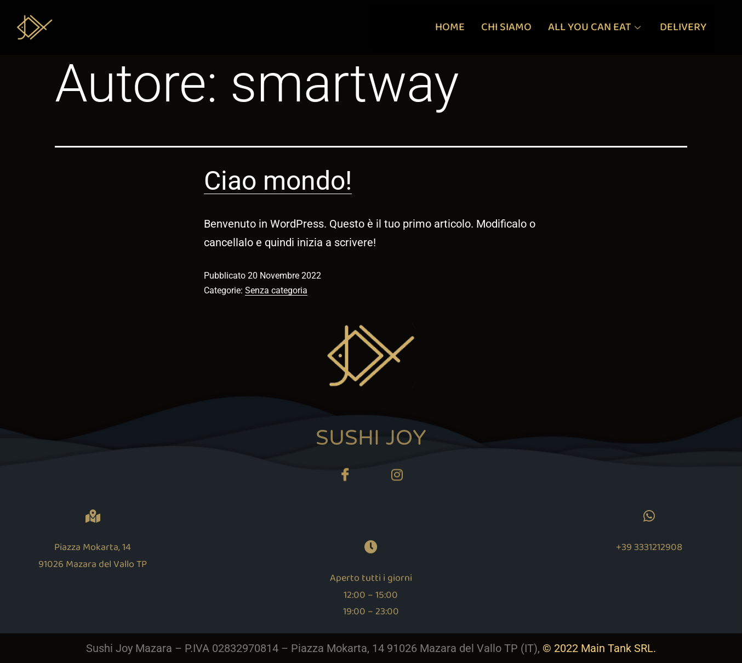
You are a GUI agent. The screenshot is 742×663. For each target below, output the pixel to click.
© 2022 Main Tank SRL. (599, 648)
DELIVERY (683, 27)
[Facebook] (345, 479)
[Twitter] (397, 479)
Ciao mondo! (278, 180)
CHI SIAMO (506, 27)
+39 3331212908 (707, 547)
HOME (450, 27)
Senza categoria (276, 290)
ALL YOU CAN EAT (595, 27)
